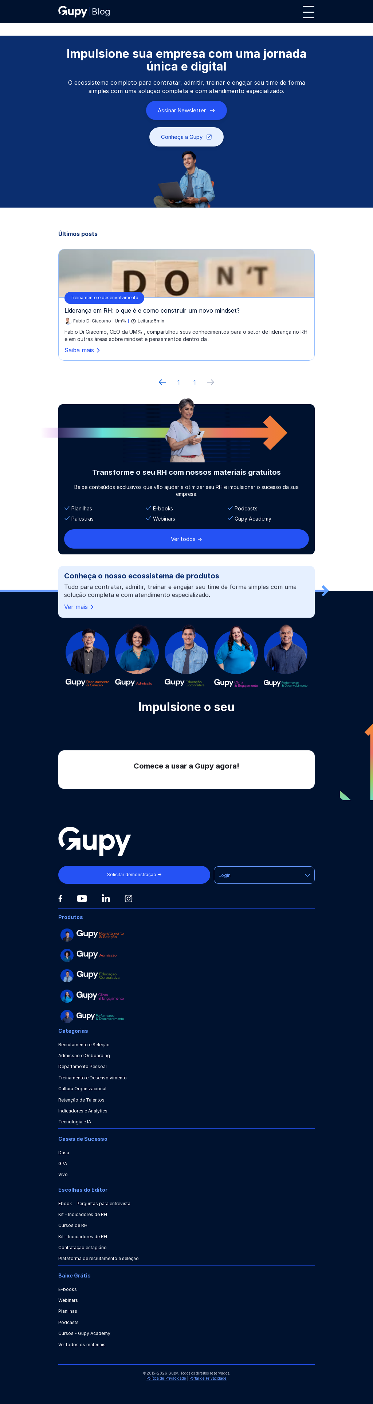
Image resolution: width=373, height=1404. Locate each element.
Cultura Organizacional (82, 1088)
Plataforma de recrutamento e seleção (98, 1258)
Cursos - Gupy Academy (84, 1333)
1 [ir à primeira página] (178, 382)
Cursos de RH (72, 1225)
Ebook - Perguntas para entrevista (94, 1203)
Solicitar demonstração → (134, 874)
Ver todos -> (186, 538)
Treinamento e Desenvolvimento (92, 1077)
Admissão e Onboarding (84, 1055)
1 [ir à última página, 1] (194, 382)
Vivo (63, 1174)
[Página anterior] (162, 382)
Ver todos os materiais (82, 1344)
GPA (62, 1163)
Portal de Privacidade (208, 1378)
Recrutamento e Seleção (84, 1044)
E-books (67, 1289)
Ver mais (79, 607)
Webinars (68, 1300)
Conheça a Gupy (186, 136)
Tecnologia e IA (74, 1121)
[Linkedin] (106, 898)
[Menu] (308, 12)
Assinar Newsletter (186, 110)
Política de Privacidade (166, 1378)
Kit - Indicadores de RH (82, 1214)
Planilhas (67, 1311)
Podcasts (68, 1322)
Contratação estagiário (82, 1247)
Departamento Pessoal (82, 1066)
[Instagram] (129, 898)
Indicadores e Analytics (82, 1111)
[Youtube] (82, 898)
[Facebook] (60, 898)
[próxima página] (210, 382)
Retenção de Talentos (81, 1100)
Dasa (63, 1152)
